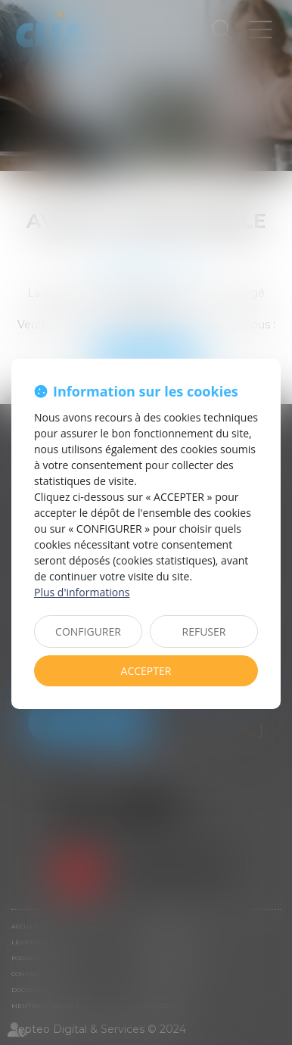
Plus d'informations (81, 592)
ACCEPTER (146, 671)
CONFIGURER (88, 631)
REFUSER (204, 631)
